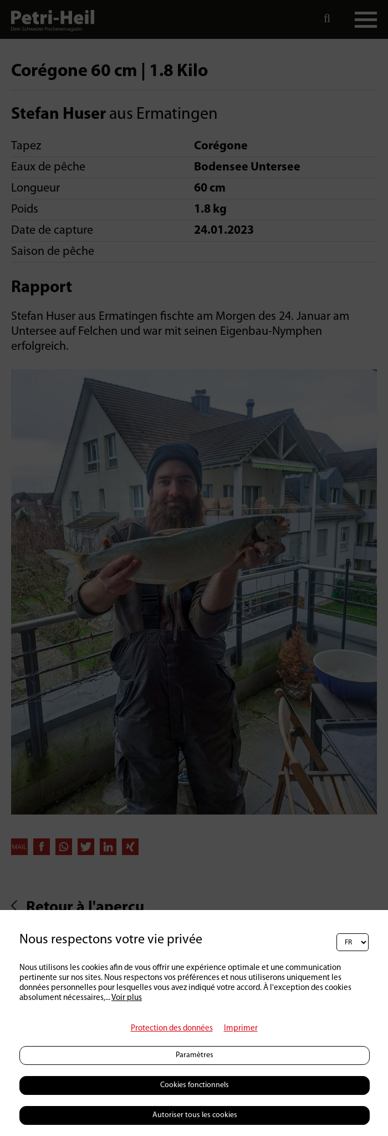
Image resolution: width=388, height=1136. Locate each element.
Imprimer (241, 1028)
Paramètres (194, 1055)
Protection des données (172, 1028)
